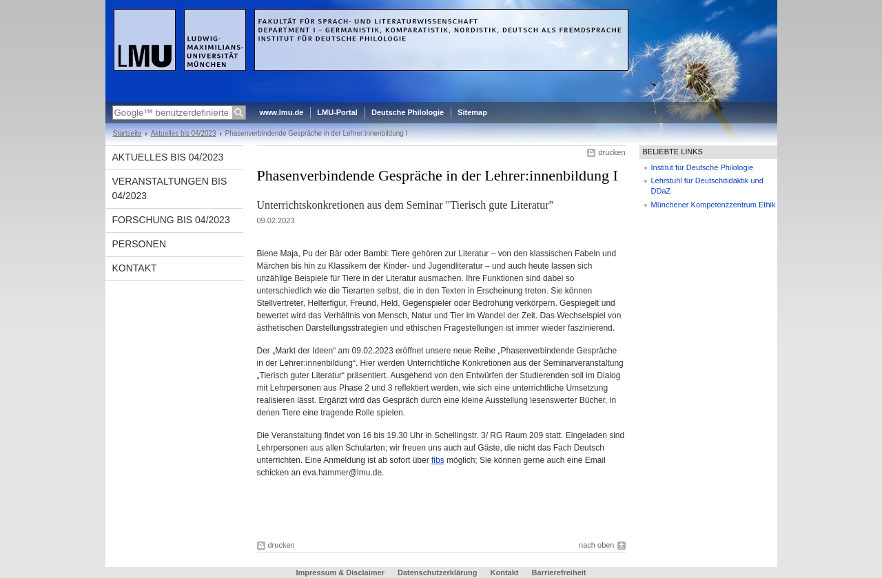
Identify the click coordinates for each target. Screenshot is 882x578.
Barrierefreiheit (559, 572)
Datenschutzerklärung (438, 572)
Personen (139, 243)
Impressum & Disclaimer (340, 572)
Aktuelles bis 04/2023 (183, 133)
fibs (437, 460)
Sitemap (472, 112)
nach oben (596, 545)
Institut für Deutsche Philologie (702, 167)
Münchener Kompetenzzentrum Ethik (713, 204)
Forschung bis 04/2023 (171, 219)
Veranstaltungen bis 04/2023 (169, 188)
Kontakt (134, 267)
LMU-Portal (337, 112)
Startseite (127, 133)
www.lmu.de (282, 112)
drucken (611, 152)
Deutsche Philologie (407, 112)
